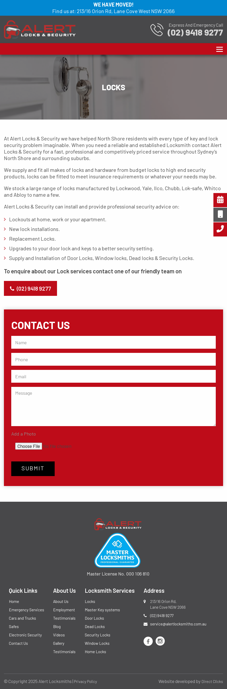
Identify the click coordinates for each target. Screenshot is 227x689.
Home (14, 601)
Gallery (58, 643)
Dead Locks (95, 626)
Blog (57, 626)
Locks (90, 601)
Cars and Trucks (22, 618)
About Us (61, 601)
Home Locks (95, 651)
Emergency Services (26, 609)
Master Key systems (102, 609)
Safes (14, 626)
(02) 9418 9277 (30, 288)
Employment (64, 609)
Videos (59, 634)
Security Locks (97, 634)
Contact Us (18, 643)
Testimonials (64, 618)
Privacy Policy (85, 681)
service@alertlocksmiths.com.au (178, 624)
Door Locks (94, 618)
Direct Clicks (212, 681)
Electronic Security (25, 634)
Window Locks (97, 643)
